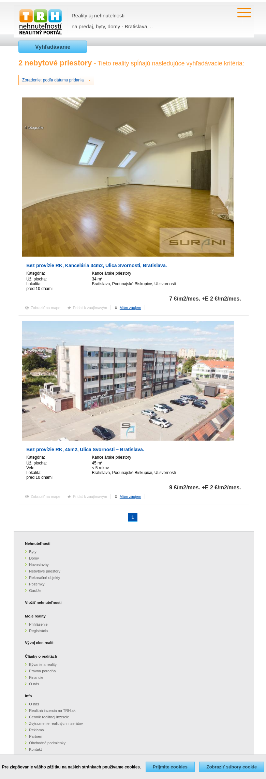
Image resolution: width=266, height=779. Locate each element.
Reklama (36, 730)
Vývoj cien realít (39, 643)
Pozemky (36, 584)
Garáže (35, 591)
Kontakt (35, 749)
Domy (34, 558)
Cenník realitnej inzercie (49, 717)
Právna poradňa (42, 671)
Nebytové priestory (44, 571)
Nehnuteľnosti (37, 543)
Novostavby (38, 565)
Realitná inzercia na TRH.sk (52, 710)
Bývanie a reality (43, 664)
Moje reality (35, 616)
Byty (32, 552)
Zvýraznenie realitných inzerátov (56, 723)
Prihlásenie (38, 624)
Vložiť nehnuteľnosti (43, 602)
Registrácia (38, 631)
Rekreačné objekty (44, 578)
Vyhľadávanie (52, 47)
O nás (34, 684)
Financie (36, 677)
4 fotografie (34, 127)
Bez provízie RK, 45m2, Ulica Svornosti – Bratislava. (85, 449)
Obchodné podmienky (47, 743)
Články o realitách (41, 656)
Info (28, 696)
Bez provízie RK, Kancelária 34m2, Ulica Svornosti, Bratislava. (96, 265)
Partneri (35, 736)
